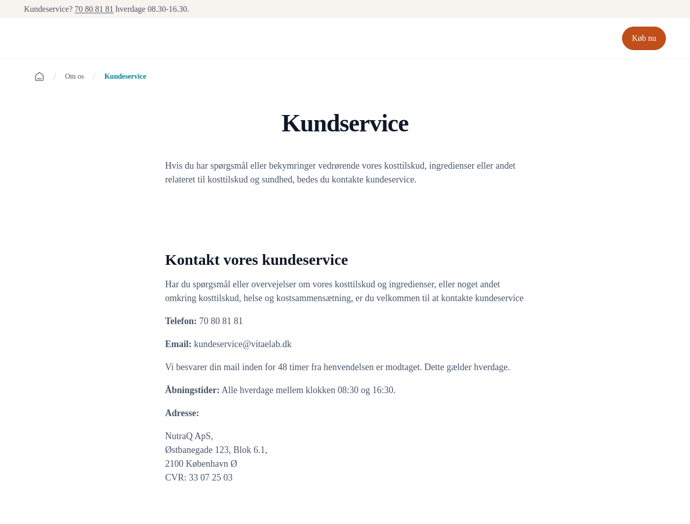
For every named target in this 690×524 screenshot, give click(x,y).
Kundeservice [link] (125, 76)
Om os (74, 76)
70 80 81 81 (94, 9)
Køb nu (644, 38)
